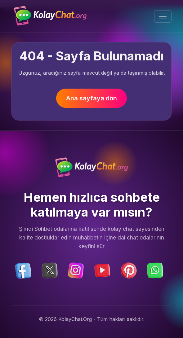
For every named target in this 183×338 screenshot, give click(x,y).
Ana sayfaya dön (91, 98)
